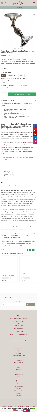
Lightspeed (22, 406)
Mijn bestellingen (18, 386)
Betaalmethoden (18, 362)
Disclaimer (18, 358)
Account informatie (18, 383)
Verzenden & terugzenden (18, 365)
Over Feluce (18, 353)
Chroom (21, 75)
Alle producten (18, 395)
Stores (18, 376)
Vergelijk (18, 393)
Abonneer (30, 305)
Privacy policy (18, 360)
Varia (18, 372)
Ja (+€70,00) (6, 80)
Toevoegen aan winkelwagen (22, 94)
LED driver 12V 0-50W (27, 274)
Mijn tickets (18, 388)
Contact (18, 367)
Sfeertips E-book (18, 374)
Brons (3, 75)
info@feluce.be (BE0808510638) (19, 334)
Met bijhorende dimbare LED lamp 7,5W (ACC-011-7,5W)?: (16, 85)
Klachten (18, 351)
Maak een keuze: (6, 72)
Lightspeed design (30, 406)
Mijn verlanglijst (18, 390)
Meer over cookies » (20, 410)
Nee (4, 82)
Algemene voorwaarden (18, 355)
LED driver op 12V (13, 147)
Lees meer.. (32, 63)
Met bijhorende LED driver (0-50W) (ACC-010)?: (13, 78)
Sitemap (18, 369)
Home (3, 10)
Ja (33, 408)
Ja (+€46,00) (6, 87)
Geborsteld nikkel (12, 75)
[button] (14, 48)
